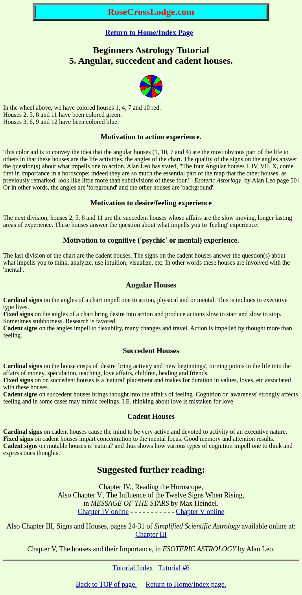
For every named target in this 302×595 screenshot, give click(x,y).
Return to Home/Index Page (149, 32)
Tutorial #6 (174, 568)
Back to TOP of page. (106, 584)
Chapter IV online (103, 512)
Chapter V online (200, 512)
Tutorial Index (132, 568)
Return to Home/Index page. (185, 584)
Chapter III (150, 534)
